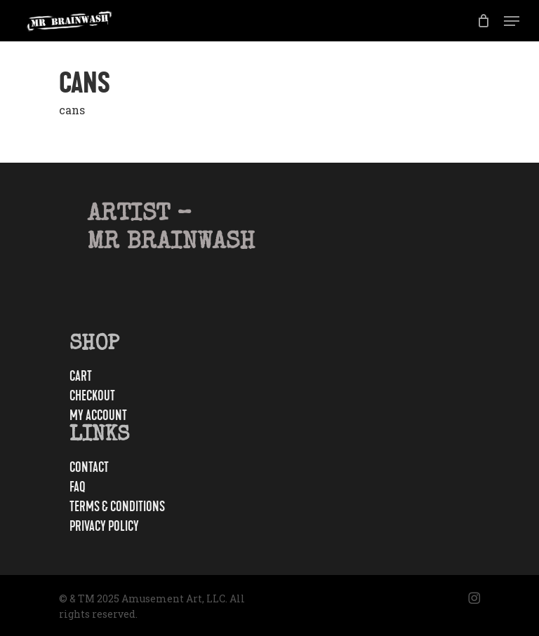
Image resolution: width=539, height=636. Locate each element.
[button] (511, 21)
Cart (80, 377)
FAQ (77, 487)
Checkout (92, 396)
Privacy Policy (104, 527)
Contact (89, 468)
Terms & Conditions (117, 507)
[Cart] (483, 20)
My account (98, 416)
